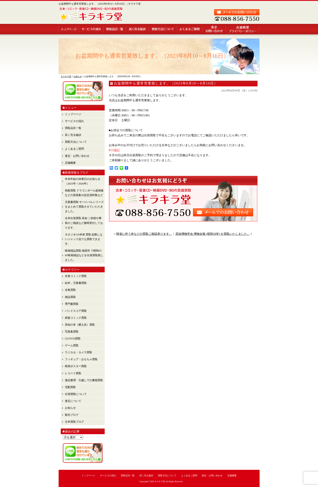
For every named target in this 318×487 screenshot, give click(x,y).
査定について (73, 401)
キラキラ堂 (159, 481)
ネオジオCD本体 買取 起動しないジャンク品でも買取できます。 (84, 239)
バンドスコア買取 (76, 310)
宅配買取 (70, 387)
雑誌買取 (70, 297)
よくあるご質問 (190, 29)
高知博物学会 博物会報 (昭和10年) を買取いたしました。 (212, 233)
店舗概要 (243, 29)
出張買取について (76, 394)
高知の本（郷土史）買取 (80, 324)
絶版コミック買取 (76, 317)
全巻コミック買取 (76, 276)
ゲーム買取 (72, 345)
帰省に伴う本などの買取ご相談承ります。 (144, 233)
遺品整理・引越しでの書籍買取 (84, 380)
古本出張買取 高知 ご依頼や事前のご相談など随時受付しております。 (84, 223)
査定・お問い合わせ (214, 29)
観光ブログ (72, 414)
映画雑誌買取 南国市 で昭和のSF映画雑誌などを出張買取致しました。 (84, 255)
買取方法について (163, 29)
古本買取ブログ (74, 421)
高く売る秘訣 (137, 29)
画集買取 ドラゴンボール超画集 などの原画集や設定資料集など (84, 193)
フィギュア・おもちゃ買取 (81, 359)
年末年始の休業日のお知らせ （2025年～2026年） (82, 181)
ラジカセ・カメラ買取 (78, 352)
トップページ (69, 29)
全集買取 (70, 289)
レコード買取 (73, 373)
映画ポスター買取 (76, 366)
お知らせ (70, 407)
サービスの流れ (91, 29)
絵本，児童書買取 (76, 282)
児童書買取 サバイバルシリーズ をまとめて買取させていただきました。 (84, 206)
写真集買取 (72, 331)
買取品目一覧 (115, 29)
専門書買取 (72, 303)
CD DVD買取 (73, 338)
